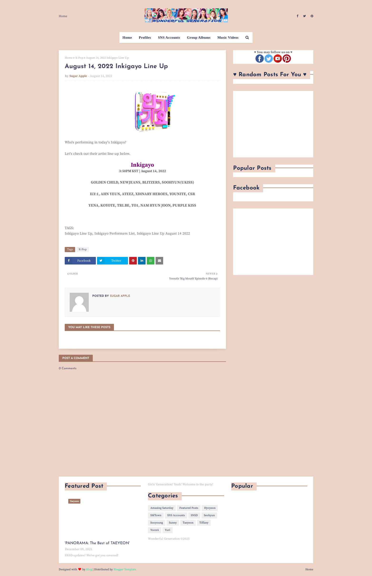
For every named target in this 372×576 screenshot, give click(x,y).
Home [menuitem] (127, 37)
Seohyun (209, 515)
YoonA (154, 530)
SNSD (194, 515)
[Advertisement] (273, 124)
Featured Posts (188, 508)
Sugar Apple (78, 76)
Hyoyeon (209, 508)
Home (63, 16)
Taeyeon (188, 522)
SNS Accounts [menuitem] (169, 37)
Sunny (173, 522)
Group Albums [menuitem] (198, 37)
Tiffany (203, 522)
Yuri (167, 530)
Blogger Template (124, 569)
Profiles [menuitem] (145, 37)
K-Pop (79, 58)
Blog (89, 569)
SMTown (155, 515)
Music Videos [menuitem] (228, 37)
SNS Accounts (176, 515)
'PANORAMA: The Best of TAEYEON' (97, 543)
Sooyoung (156, 522)
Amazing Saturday (161, 508)
